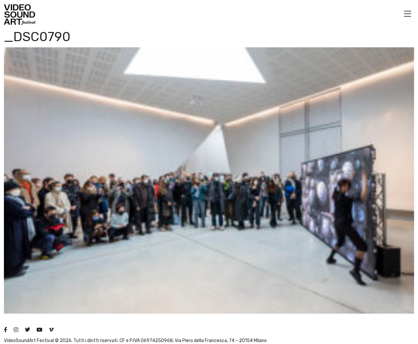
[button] (407, 14)
